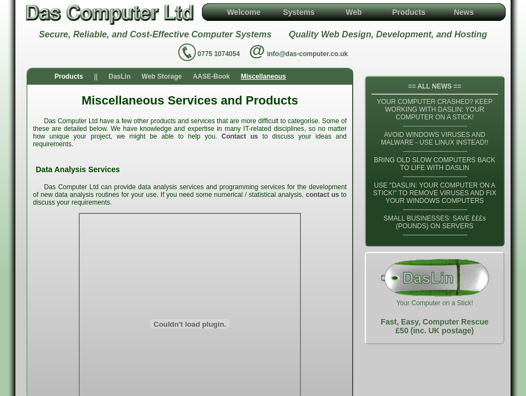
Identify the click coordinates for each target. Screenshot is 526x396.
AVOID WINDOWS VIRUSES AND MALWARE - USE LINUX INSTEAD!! (434, 138)
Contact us (240, 136)
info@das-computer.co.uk (307, 54)
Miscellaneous (263, 76)
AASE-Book (211, 76)
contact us (322, 195)
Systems (299, 12)
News (464, 12)
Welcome (243, 12)
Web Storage (161, 76)
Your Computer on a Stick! (434, 298)
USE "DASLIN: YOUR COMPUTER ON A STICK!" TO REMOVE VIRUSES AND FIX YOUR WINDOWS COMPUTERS (434, 193)
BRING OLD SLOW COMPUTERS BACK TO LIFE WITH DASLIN (435, 164)
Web (353, 12)
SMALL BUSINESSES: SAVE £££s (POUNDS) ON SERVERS (434, 222)
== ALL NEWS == (435, 86)
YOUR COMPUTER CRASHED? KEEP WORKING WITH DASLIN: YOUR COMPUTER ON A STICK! (435, 109)
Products (409, 12)
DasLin (119, 76)
